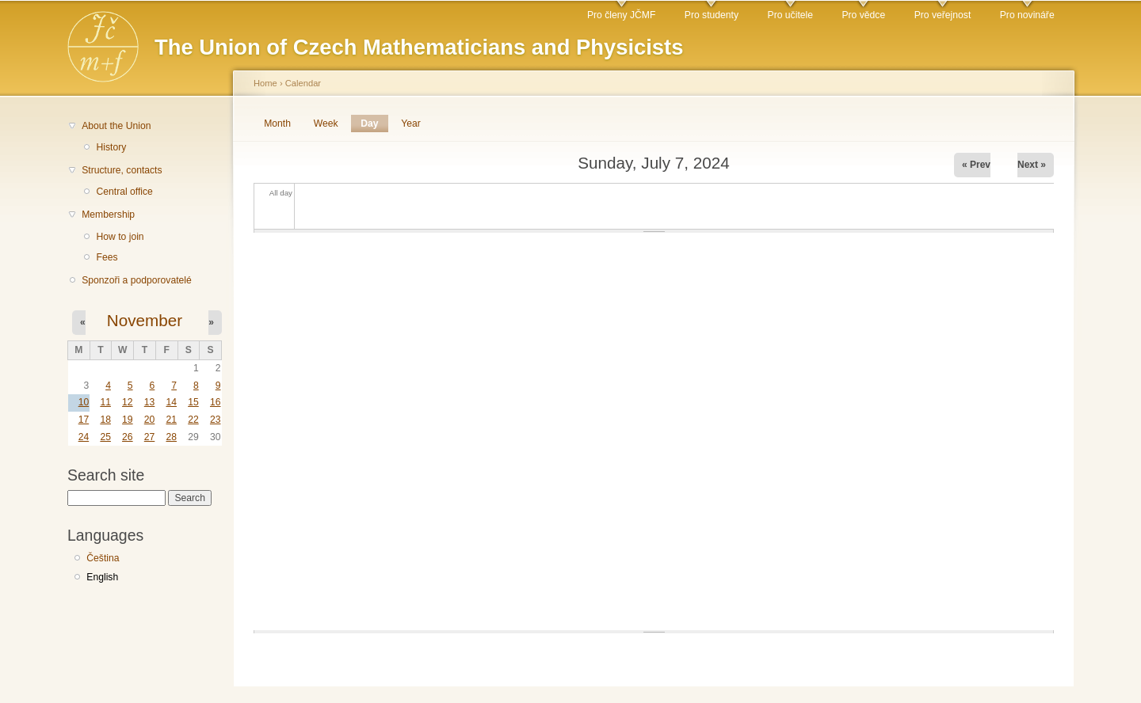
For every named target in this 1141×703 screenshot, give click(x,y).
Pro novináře (1027, 15)
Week (326, 123)
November (144, 320)
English (102, 577)
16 (215, 402)
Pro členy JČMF (621, 15)
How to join (119, 236)
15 (193, 402)
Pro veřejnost (942, 15)
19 (127, 419)
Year (411, 123)
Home (265, 83)
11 (105, 402)
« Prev (976, 164)
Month (277, 123)
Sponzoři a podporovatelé (137, 280)
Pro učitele (790, 15)
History (111, 147)
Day (374, 123)
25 (105, 437)
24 (84, 437)
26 (127, 437)
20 (149, 419)
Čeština (102, 558)
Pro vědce (863, 15)
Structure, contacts (122, 170)
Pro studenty (711, 15)
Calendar (303, 83)
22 (193, 419)
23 (215, 419)
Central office (124, 191)
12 (127, 402)
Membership (108, 214)
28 (171, 437)
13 (149, 402)
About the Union (116, 125)
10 (84, 402)
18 (105, 419)
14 (171, 402)
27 (149, 437)
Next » (1031, 164)
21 (171, 419)
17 (84, 419)
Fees (106, 257)
